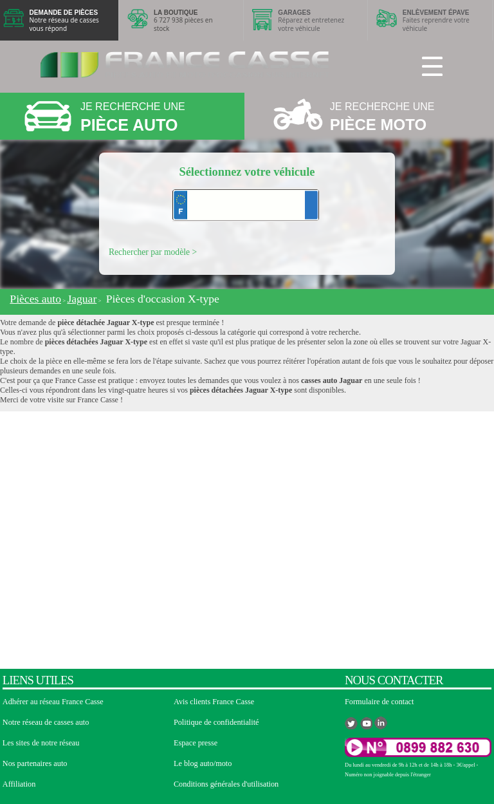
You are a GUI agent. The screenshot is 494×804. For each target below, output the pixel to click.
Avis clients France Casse (214, 701)
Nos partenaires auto (35, 763)
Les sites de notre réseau (41, 742)
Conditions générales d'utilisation (226, 784)
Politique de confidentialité (216, 722)
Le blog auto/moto (203, 763)
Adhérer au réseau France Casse (53, 701)
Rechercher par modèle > (153, 252)
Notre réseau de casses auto (46, 722)
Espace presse (195, 742)
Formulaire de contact (379, 701)
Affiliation (19, 784)
